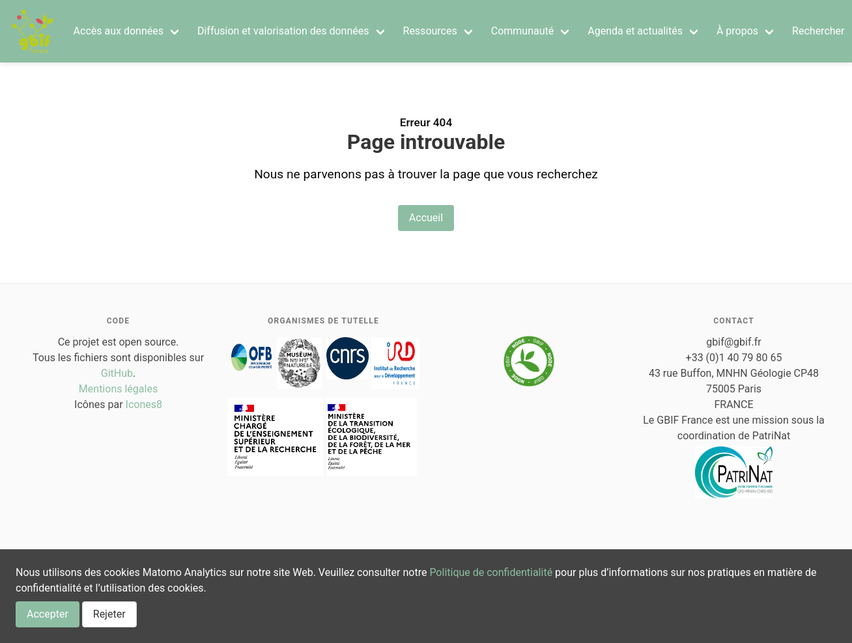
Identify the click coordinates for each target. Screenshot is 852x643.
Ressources (430, 31)
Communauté (522, 31)
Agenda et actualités (635, 31)
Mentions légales (118, 389)
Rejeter (109, 614)
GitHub (117, 373)
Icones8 (144, 404)
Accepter (47, 614)
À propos (737, 31)
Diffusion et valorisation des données (283, 31)
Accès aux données (118, 31)
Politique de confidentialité (490, 572)
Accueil (426, 218)
